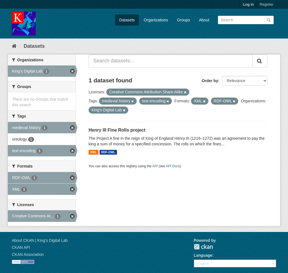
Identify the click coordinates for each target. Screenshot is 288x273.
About (204, 20)
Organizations (156, 20)
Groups (183, 20)
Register (266, 4)
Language (203, 255)
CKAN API (21, 247)
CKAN (203, 247)
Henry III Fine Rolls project (117, 130)
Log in (248, 4)
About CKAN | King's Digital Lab (40, 240)
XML (93, 152)
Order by (210, 80)
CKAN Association (28, 254)
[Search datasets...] (171, 61)
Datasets (127, 20)
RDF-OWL (108, 152)
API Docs (173, 166)
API (155, 166)
